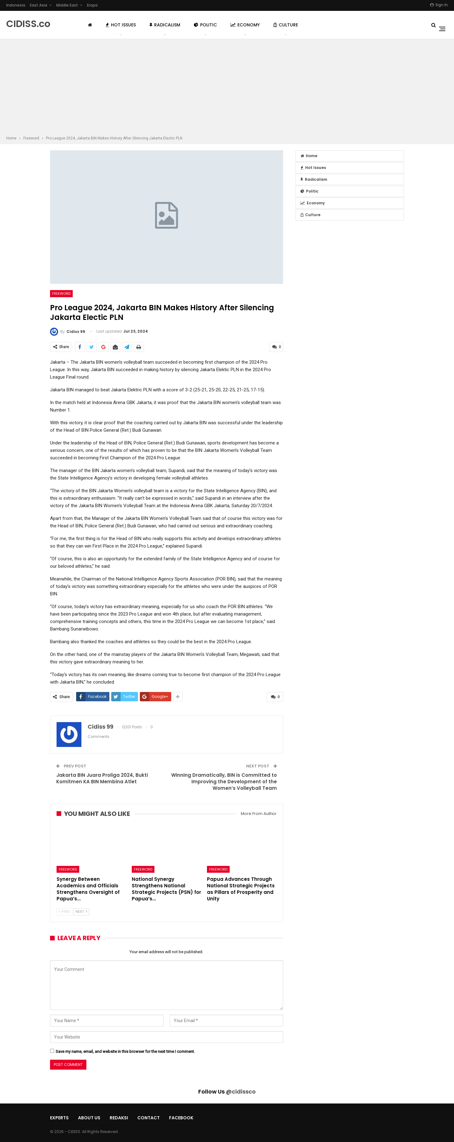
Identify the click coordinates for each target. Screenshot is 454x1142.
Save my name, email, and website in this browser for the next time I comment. (125, 1051)
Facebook (181, 1117)
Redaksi (119, 1117)
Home (308, 155)
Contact (148, 1117)
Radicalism (164, 25)
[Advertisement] (227, 88)
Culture (285, 25)
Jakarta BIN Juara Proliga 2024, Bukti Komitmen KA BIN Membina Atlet (102, 777)
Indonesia (15, 5)
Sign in (439, 4)
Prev (64, 911)
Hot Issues (121, 25)
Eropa (92, 5)
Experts (59, 1117)
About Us (89, 1117)
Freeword (61, 293)
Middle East (67, 5)
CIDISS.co (28, 23)
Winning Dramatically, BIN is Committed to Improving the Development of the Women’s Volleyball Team (224, 781)
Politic (205, 25)
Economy (245, 25)
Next (81, 911)
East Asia (38, 5)
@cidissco (241, 1091)
